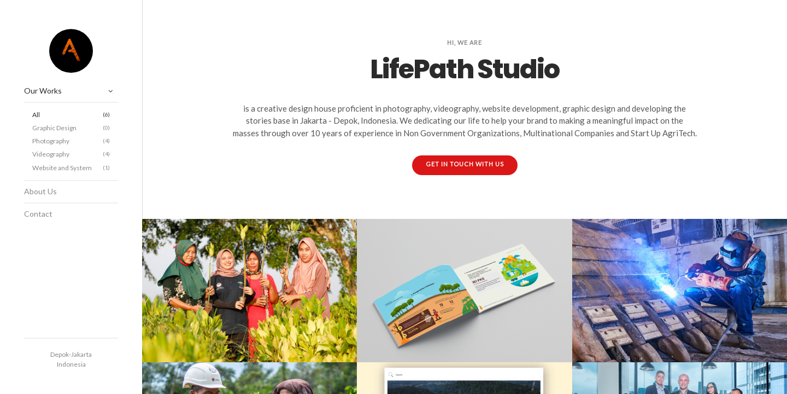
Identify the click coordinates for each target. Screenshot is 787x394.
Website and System (71, 168)
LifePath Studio (71, 51)
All (71, 115)
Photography (71, 141)
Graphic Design (71, 128)
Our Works (43, 90)
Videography (71, 154)
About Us (40, 191)
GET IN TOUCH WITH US (465, 163)
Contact (38, 213)
